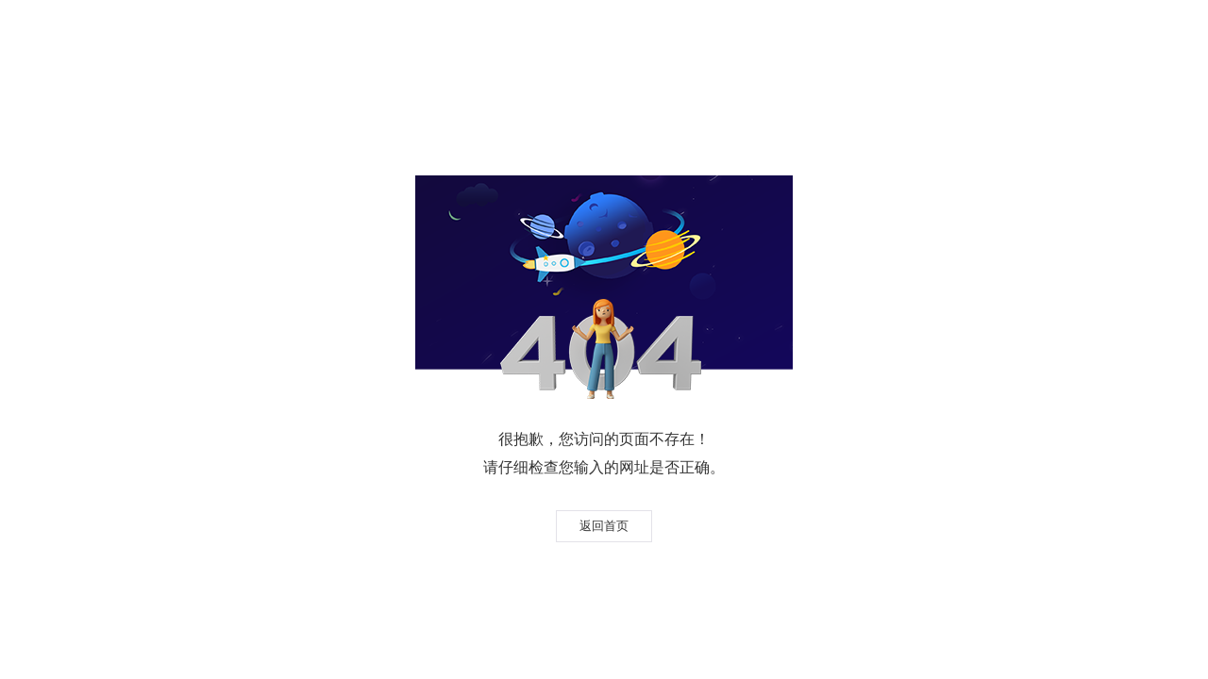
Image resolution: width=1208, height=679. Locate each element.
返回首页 (604, 526)
